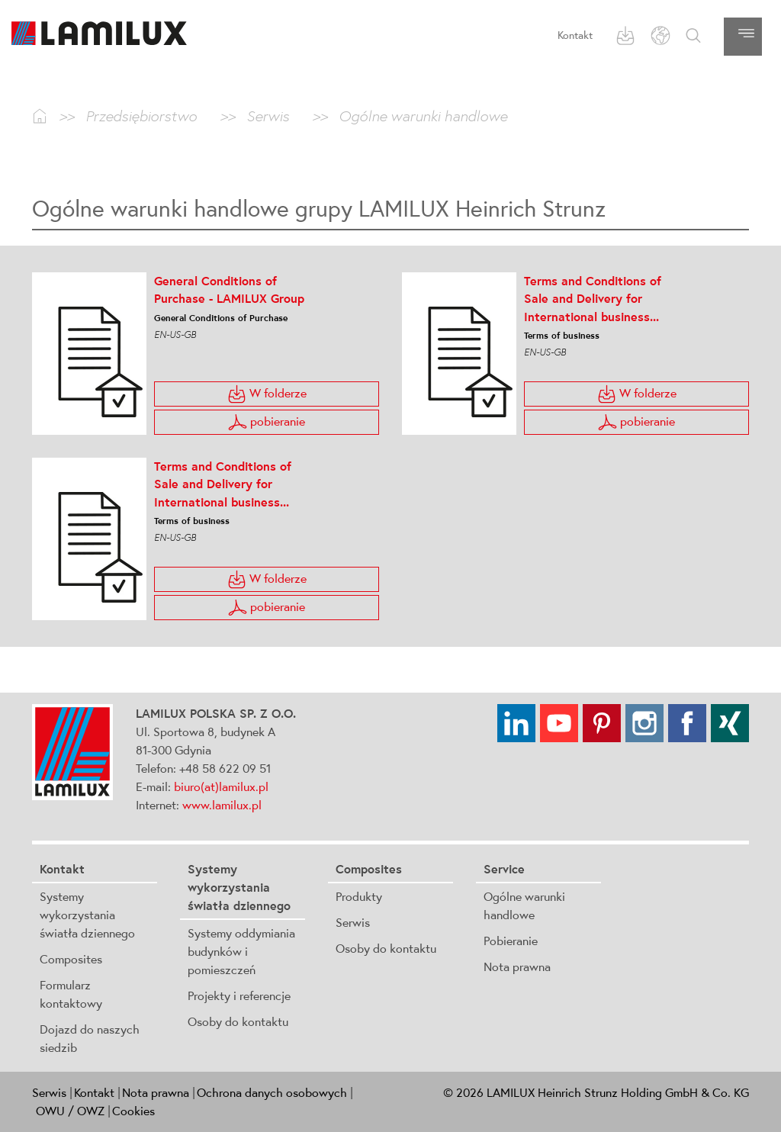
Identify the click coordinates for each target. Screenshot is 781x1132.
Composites (71, 958)
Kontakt (575, 35)
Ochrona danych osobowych (272, 1092)
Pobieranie (511, 940)
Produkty (359, 896)
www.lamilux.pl (222, 804)
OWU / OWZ (70, 1110)
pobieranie (266, 422)
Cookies (133, 1110)
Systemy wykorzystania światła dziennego (87, 915)
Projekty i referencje (239, 995)
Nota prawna (517, 966)
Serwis (353, 922)
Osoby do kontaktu (238, 1021)
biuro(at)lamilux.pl (221, 786)
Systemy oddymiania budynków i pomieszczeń (241, 951)
